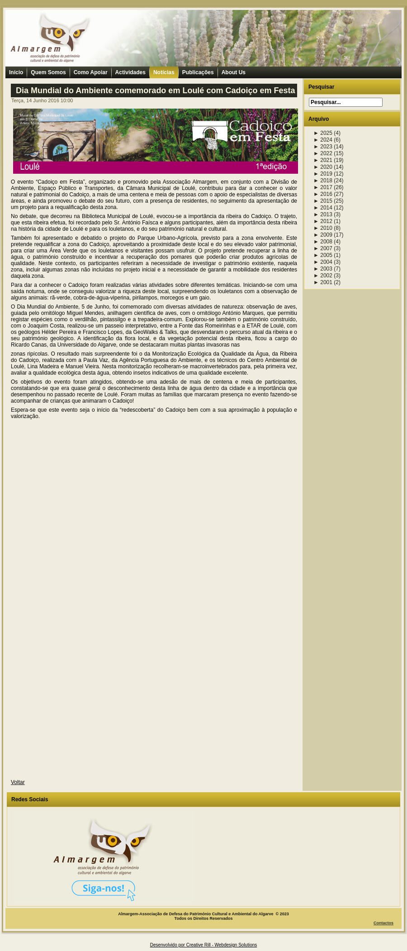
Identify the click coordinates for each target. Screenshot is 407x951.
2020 (322, 167)
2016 (322, 194)
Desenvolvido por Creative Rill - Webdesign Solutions (203, 944)
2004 (322, 262)
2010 (322, 228)
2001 (322, 282)
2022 (322, 153)
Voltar (18, 782)
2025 (322, 133)
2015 (322, 201)
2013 (322, 214)
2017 (322, 187)
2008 (322, 241)
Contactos (383, 923)
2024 (322, 140)
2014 (322, 207)
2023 (322, 146)
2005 (322, 255)
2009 (322, 235)
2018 (322, 180)
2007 (322, 248)
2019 (322, 174)
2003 (322, 269)
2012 (322, 221)
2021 (322, 160)
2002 (322, 275)
